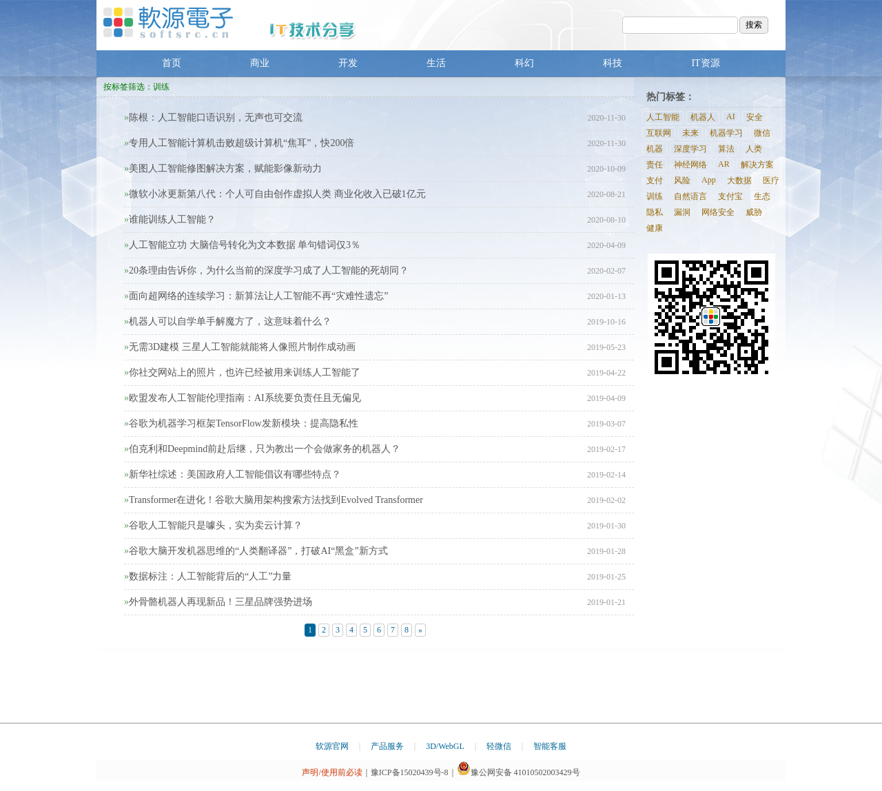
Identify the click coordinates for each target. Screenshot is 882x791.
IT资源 (705, 63)
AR (724, 164)
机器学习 (726, 133)
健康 (654, 228)
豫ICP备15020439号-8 (410, 772)
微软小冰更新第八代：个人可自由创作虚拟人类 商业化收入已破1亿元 (275, 194)
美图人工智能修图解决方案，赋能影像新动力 (223, 168)
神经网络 (690, 165)
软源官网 (332, 746)
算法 (726, 149)
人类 (754, 149)
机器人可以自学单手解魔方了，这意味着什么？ (227, 321)
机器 (654, 149)
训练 (654, 196)
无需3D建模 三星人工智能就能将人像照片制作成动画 (240, 347)
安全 (754, 117)
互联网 (658, 133)
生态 (762, 196)
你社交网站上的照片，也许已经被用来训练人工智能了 (242, 372)
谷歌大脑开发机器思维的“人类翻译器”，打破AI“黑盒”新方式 (256, 551)
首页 (171, 63)
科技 (612, 63)
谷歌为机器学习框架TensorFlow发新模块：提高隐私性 (241, 423)
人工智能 (662, 117)
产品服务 (387, 746)
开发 (348, 63)
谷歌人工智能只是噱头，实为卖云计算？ (213, 525)
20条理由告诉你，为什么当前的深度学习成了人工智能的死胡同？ (266, 270)
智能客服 (549, 746)
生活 (436, 63)
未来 (690, 133)
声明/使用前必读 (332, 772)
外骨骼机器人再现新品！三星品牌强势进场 (218, 602)
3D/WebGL (445, 746)
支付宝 (730, 196)
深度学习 (690, 149)
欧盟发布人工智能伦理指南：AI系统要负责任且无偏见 (242, 398)
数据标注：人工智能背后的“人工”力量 (207, 576)
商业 (259, 63)
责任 (654, 165)
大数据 (739, 180)
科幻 (524, 63)
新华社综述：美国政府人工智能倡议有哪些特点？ (232, 474)
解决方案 (757, 165)
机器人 (702, 117)
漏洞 (682, 212)
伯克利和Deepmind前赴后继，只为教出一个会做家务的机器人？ (262, 449)
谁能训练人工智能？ (170, 219)
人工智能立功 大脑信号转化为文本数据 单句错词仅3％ (242, 245)
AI (730, 116)
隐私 (654, 212)
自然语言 (690, 196)
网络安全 (718, 212)
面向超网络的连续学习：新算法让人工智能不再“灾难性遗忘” (256, 296)
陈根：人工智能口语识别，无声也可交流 (213, 117)
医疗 (771, 180)
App (708, 180)
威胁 (754, 212)
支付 (654, 180)
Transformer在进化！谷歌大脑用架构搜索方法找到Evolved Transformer (273, 500)
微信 (762, 133)
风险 (682, 180)
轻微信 (498, 746)
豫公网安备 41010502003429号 (518, 772)
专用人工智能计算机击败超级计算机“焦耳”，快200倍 (239, 143)
